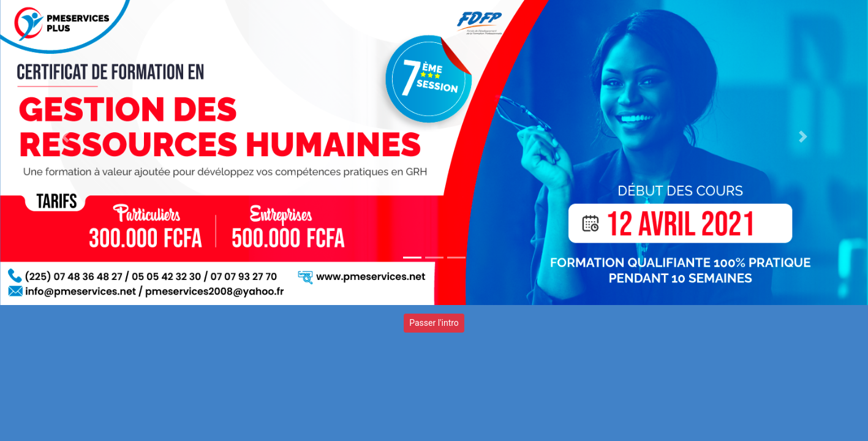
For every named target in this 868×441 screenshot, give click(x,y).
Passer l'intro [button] (434, 323)
